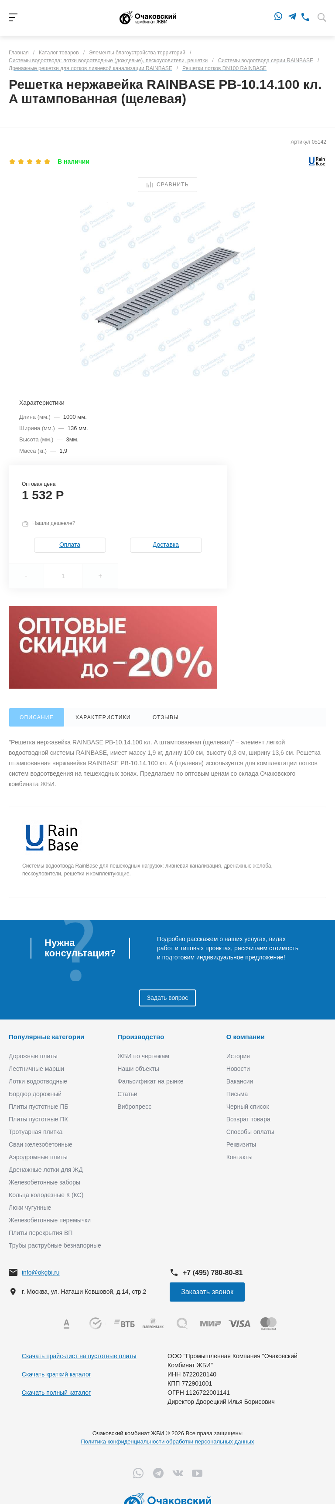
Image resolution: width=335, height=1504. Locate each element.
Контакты (239, 1157)
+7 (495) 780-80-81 (213, 1272)
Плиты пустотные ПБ (38, 1106)
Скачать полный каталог (56, 1392)
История (238, 1056)
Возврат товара (248, 1119)
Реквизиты (241, 1144)
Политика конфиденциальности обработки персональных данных (167, 1441)
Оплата (69, 544)
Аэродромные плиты (38, 1157)
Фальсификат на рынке (150, 1081)
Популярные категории (46, 1036)
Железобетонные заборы (44, 1182)
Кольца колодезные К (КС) (46, 1194)
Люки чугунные (30, 1207)
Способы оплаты (250, 1131)
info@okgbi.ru (41, 1272)
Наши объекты (138, 1068)
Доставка (166, 544)
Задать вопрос (167, 997)
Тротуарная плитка (35, 1131)
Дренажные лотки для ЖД (46, 1169)
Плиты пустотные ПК (38, 1119)
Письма (237, 1093)
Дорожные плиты (33, 1056)
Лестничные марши (36, 1068)
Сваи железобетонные (40, 1144)
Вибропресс (134, 1106)
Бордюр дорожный (35, 1093)
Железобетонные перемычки (50, 1220)
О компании (245, 1036)
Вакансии (239, 1081)
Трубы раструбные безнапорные (55, 1245)
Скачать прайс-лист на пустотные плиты (79, 1356)
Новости (238, 1068)
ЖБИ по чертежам (143, 1056)
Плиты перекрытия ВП (40, 1232)
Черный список (247, 1106)
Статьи (127, 1093)
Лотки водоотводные (38, 1081)
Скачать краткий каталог (56, 1374)
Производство (140, 1036)
